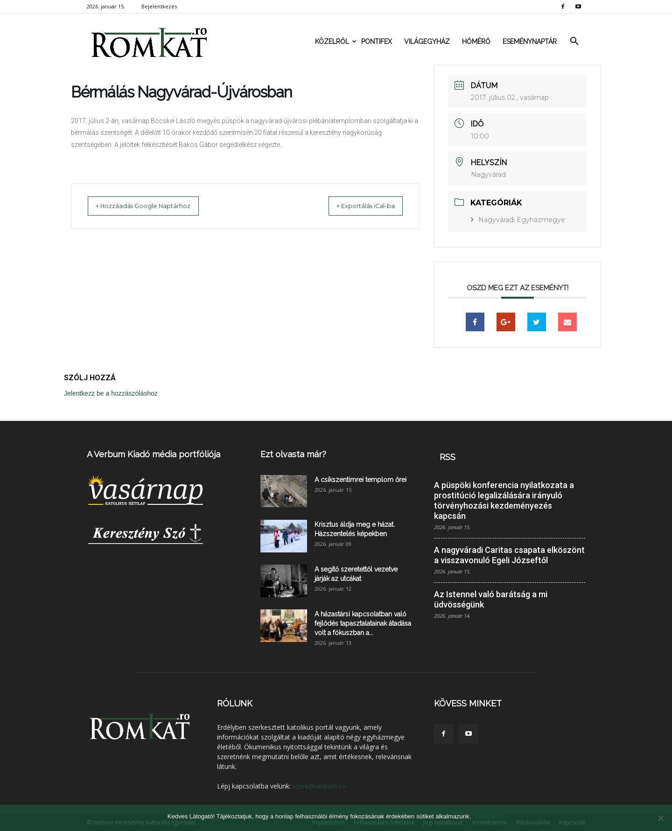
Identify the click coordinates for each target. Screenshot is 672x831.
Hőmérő (476, 41)
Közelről (335, 41)
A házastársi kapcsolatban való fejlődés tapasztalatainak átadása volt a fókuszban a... (363, 623)
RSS (447, 457)
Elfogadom (490, 816)
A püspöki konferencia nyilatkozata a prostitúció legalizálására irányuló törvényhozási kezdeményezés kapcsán (504, 500)
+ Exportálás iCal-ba (356, 205)
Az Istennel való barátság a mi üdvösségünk (490, 599)
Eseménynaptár (530, 41)
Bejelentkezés (159, 6)
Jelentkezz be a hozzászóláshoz (111, 393)
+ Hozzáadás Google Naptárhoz (152, 205)
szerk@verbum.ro (319, 786)
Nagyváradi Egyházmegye (521, 220)
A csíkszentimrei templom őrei (360, 479)
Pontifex (376, 41)
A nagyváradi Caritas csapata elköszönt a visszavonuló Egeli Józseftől (509, 555)
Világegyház (427, 41)
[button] (574, 41)
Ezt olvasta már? (293, 454)
